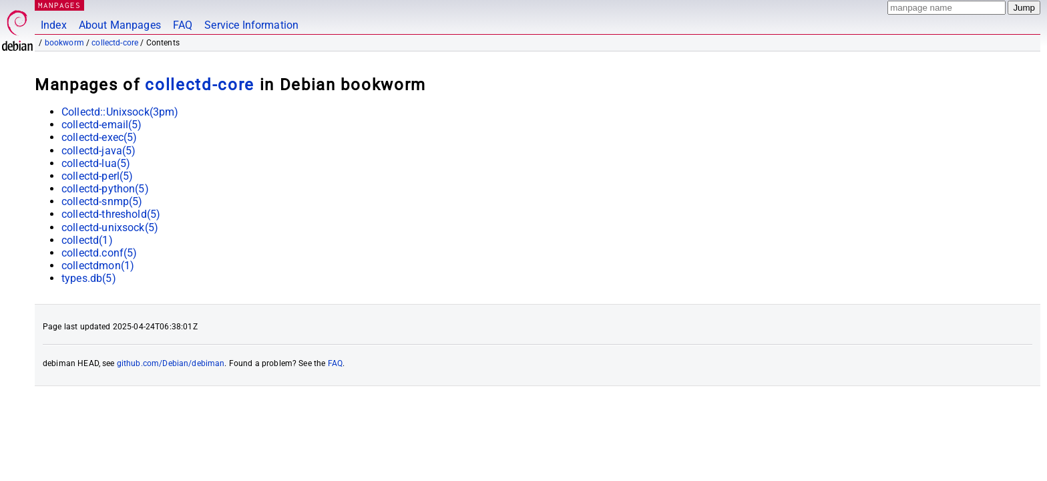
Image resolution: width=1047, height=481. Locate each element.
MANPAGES (59, 5)
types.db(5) (88, 278)
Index (54, 25)
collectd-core (114, 42)
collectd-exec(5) (99, 137)
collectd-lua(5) (95, 163)
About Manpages (120, 25)
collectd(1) (87, 240)
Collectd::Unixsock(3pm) (119, 112)
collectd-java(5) (98, 150)
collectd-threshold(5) (110, 214)
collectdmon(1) (97, 265)
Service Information (251, 25)
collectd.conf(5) (99, 253)
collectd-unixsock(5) (109, 227)
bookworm (64, 42)
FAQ (182, 25)
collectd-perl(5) (97, 176)
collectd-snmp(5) (101, 201)
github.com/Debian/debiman (171, 363)
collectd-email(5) (101, 124)
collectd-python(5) (105, 188)
